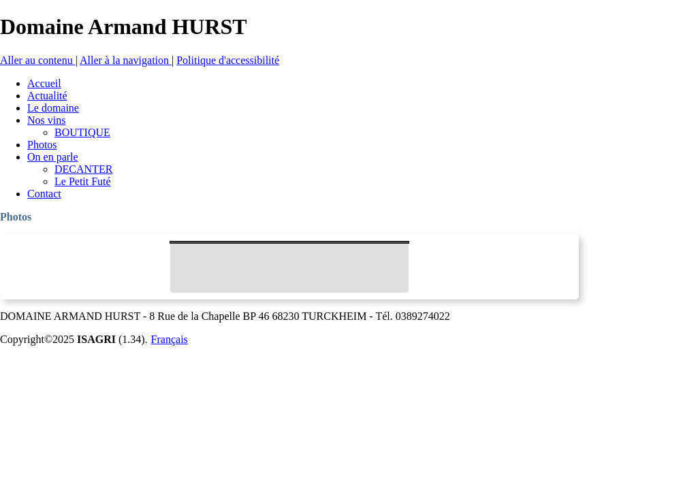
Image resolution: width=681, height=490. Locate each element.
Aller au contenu (38, 60)
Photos (15, 217)
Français (169, 339)
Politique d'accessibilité (227, 60)
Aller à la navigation (126, 60)
